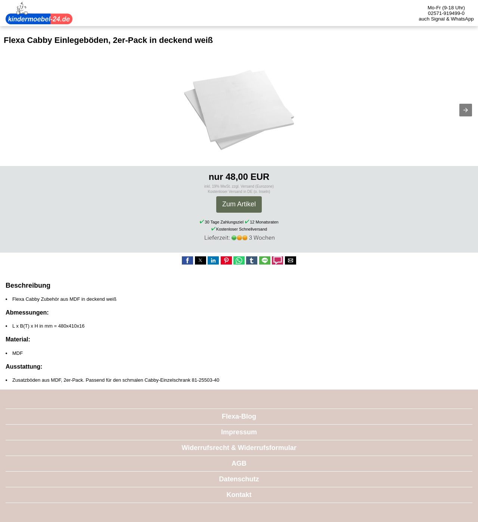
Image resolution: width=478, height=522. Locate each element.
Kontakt (239, 494)
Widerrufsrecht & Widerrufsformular (239, 447)
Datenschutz (239, 479)
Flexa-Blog (239, 416)
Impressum (239, 432)
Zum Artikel (239, 204)
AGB (239, 463)
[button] (465, 110)
